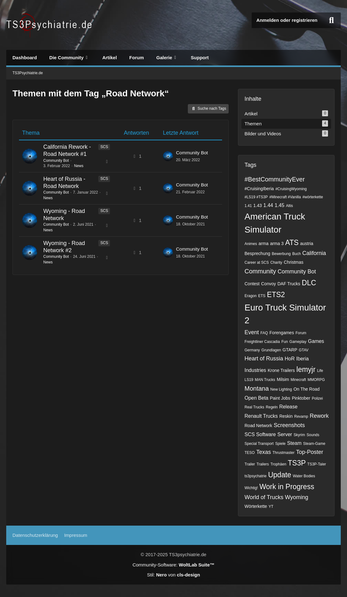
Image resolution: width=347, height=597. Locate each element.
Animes (251, 244)
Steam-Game (314, 443)
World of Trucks (264, 497)
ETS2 (276, 295)
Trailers (263, 464)
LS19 (249, 380)
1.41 (248, 206)
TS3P (297, 463)
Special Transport (259, 443)
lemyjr (306, 369)
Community (260, 271)
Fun (284, 341)
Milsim (283, 379)
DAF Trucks (289, 283)
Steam (294, 443)
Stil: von (173, 574)
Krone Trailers (281, 370)
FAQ (264, 333)
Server (284, 434)
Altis (289, 206)
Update (279, 475)
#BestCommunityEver (275, 179)
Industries (255, 370)
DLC (309, 283)
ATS (292, 242)
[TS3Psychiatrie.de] (50, 24)
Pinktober (301, 398)
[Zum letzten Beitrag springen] (168, 156)
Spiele (280, 443)
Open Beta (257, 398)
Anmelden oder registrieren (286, 20)
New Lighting (281, 389)
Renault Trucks (261, 416)
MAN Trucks (265, 380)
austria (306, 243)
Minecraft (298, 380)
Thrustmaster (284, 452)
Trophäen (278, 464)
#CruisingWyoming (291, 189)
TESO (250, 452)
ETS (261, 296)
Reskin (286, 416)
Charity (276, 262)
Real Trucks (254, 407)
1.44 (268, 205)
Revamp (301, 416)
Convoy (268, 283)
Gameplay (298, 341)
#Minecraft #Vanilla (285, 197)
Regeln (272, 407)
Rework (319, 416)
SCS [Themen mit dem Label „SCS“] (104, 147)
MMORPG (316, 380)
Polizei (317, 398)
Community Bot (56, 160)
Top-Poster (309, 452)
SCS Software (260, 434)
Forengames (281, 332)
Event (252, 332)
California (314, 253)
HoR (290, 358)
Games (316, 341)
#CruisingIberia (259, 188)
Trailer (250, 464)
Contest (252, 283)
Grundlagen (271, 350)
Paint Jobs (280, 398)
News (78, 166)
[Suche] (331, 20)
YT (271, 506)
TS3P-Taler (316, 464)
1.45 (279, 205)
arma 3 (277, 243)
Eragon (251, 296)
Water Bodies (304, 476)
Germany (252, 350)
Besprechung (257, 253)
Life (320, 370)
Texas (263, 452)
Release (288, 406)
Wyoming (296, 497)
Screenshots (289, 425)
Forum (301, 333)
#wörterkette (312, 197)
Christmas (293, 262)
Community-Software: (173, 564)
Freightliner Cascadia (262, 341)
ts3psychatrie (256, 476)
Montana (257, 388)
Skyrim (299, 435)
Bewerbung (281, 254)
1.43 (257, 205)
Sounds (313, 435)
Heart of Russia (264, 358)
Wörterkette (256, 506)
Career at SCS (257, 262)
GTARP (290, 349)
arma (264, 243)
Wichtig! (251, 488)
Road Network (258, 425)
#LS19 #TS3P (256, 197)
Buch (296, 254)
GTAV (303, 350)
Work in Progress (286, 487)
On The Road (306, 389)
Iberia (302, 358)
